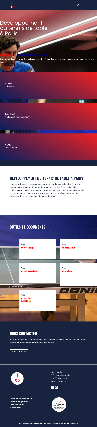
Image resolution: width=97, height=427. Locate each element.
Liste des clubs (17, 404)
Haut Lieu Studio (71, 423)
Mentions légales (42, 423)
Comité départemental (21, 398)
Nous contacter (19, 351)
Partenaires (15, 407)
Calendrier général (19, 401)
